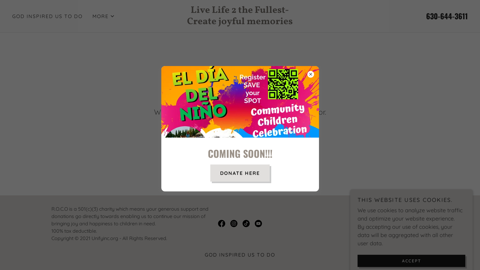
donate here (240, 173)
